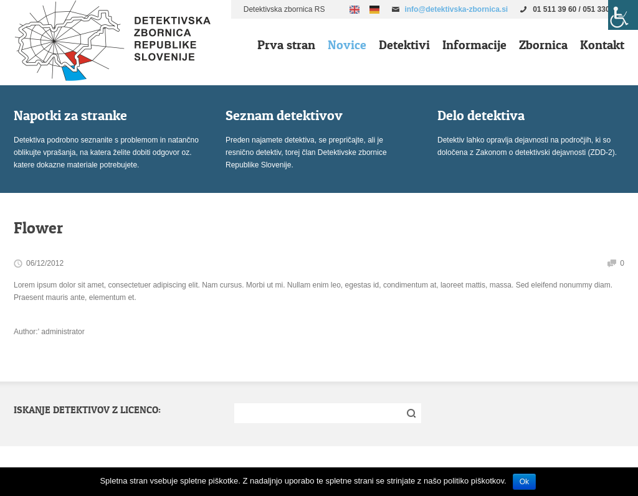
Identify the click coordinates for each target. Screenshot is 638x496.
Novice (347, 44)
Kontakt (602, 44)
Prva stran (286, 44)
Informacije (474, 44)
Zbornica (543, 44)
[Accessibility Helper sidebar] (623, 15)
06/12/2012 (45, 263)
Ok (524, 481)
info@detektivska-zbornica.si (456, 9)
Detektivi (404, 44)
